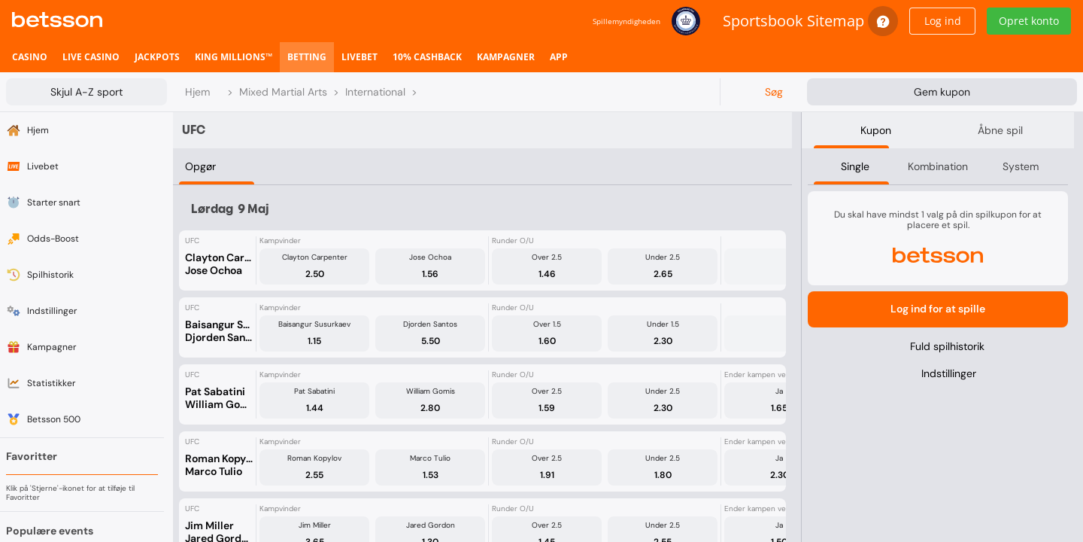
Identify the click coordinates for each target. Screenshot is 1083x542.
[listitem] (30, 57)
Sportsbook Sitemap (793, 21)
